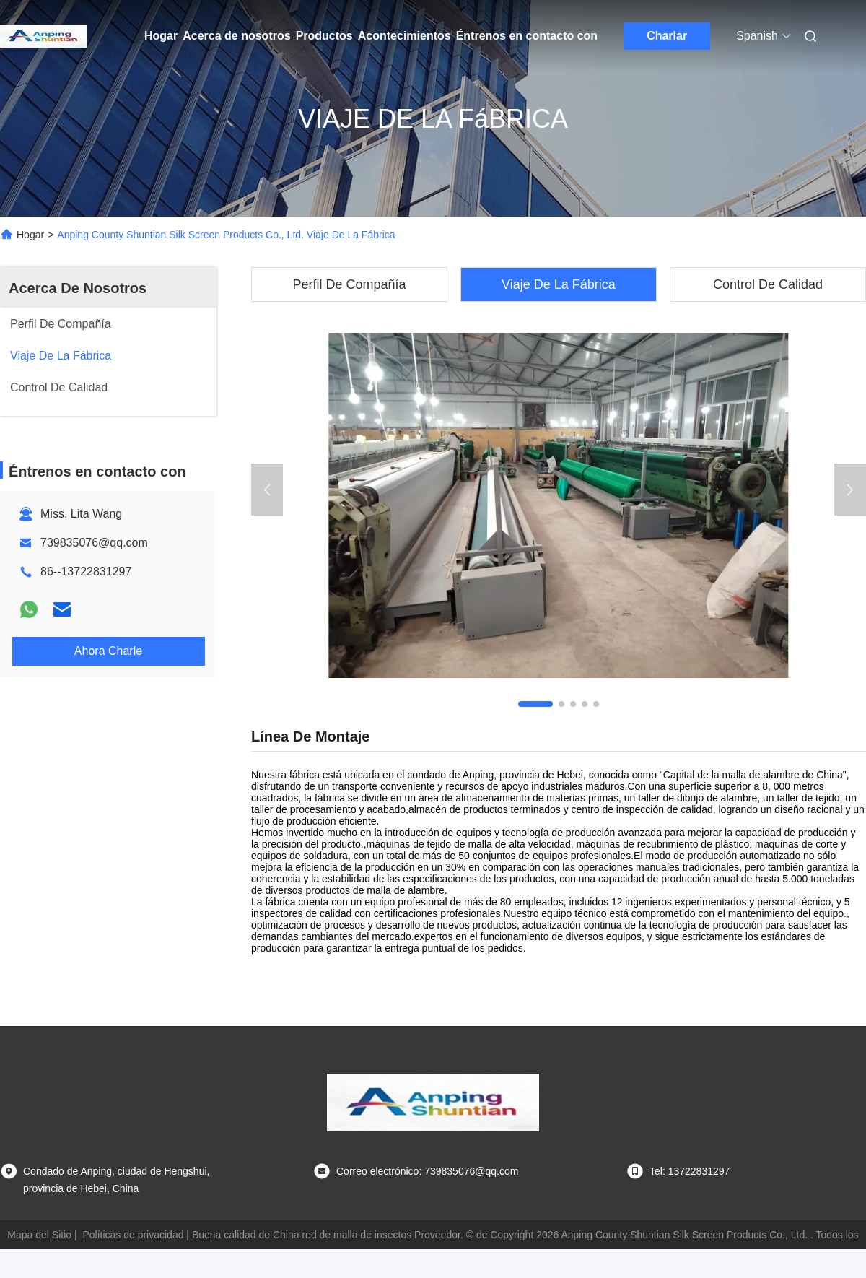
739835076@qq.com (94, 542)
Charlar (667, 36)
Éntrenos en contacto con (527, 36)
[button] (535, 704)
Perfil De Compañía (349, 284)
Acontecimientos (404, 36)
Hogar (161, 36)
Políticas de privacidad (132, 1234)
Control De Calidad (768, 284)
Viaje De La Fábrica (559, 284)
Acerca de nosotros (236, 36)
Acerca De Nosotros (77, 288)
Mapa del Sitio (39, 1234)
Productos (324, 36)
